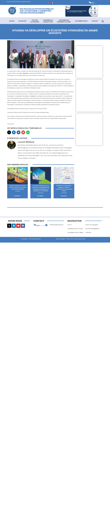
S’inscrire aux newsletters (48, 21)
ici (65, 118)
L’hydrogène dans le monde (75, 228)
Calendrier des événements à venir (64, 21)
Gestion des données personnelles (76, 239)
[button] (9, 132)
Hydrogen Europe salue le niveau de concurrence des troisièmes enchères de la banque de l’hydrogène (41, 188)
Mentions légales (60, 239)
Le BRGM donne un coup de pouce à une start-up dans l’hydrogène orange (17, 187)
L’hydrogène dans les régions (75, 232)
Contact (95, 21)
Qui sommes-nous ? (81, 21)
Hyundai (25, 73)
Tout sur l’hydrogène (34, 21)
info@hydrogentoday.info (56, 225)
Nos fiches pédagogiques (92, 228)
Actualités (22, 21)
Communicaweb (33, 239)
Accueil (11, 21)
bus (45, 85)
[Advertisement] (91, 62)
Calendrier (88, 232)
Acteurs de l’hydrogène (91, 225)
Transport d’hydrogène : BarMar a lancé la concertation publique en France (64, 188)
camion (33, 96)
